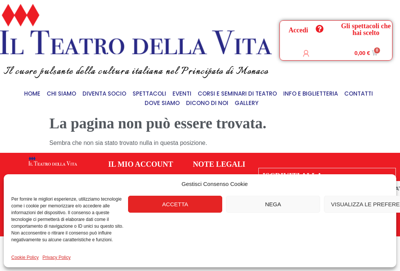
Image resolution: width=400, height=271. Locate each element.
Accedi (298, 30)
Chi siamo (61, 93)
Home (32, 93)
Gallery (246, 103)
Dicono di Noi (207, 103)
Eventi (182, 93)
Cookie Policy (25, 257)
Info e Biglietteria (310, 93)
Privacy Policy (57, 257)
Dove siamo (162, 103)
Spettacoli (149, 93)
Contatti (358, 93)
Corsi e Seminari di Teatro (237, 93)
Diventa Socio (104, 93)
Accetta (175, 204)
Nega (273, 204)
